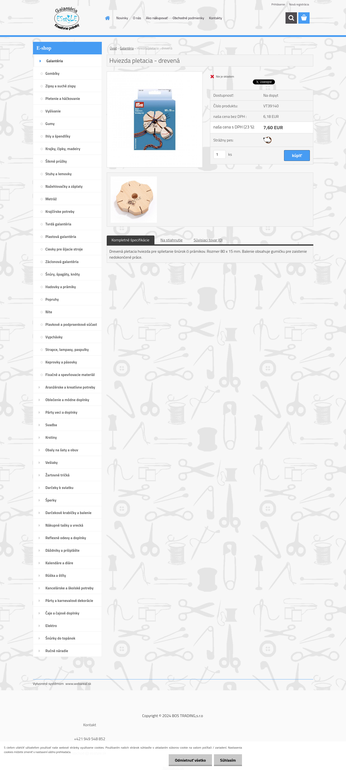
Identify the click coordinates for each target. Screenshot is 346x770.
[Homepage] (107, 18)
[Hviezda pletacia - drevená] (155, 74)
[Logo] (67, 18)
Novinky (122, 17)
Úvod (113, 48)
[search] (291, 18)
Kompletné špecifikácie (131, 240)
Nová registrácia (299, 4)
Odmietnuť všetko (190, 760)
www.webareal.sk (78, 683)
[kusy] (219, 154)
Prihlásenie (278, 4)
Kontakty (215, 17)
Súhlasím (228, 760)
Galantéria (127, 48)
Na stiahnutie (172, 240)
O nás (137, 17)
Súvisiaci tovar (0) (208, 240)
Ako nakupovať (157, 17)
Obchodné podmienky (188, 17)
